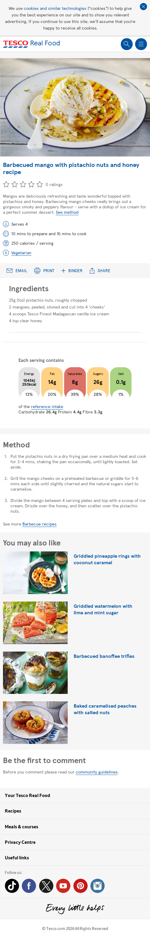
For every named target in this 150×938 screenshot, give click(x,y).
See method (67, 212)
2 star (14, 184)
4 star (31, 184)
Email (17, 270)
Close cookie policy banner (143, 6)
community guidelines (96, 772)
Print (44, 270)
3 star (23, 184)
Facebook (29, 886)
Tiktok (12, 886)
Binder (72, 270)
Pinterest (80, 886)
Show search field (127, 44)
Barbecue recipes (39, 524)
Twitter (46, 886)
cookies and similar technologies (55, 8)
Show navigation (141, 44)
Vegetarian (21, 252)
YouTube (63, 886)
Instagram (97, 886)
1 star (6, 184)
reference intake (47, 406)
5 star (39, 184)
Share (100, 270)
